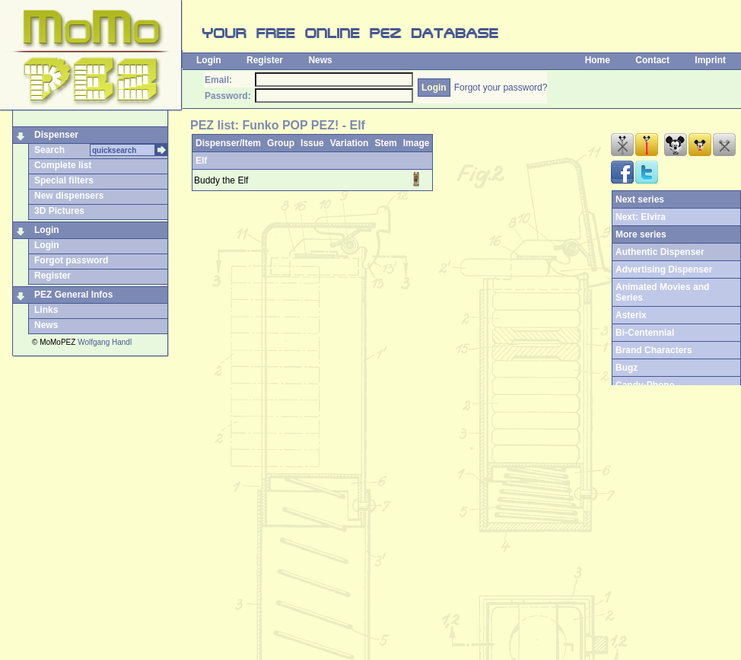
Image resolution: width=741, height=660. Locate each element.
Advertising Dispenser (663, 269)
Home (597, 60)
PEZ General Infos (73, 294)
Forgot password (71, 260)
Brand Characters (653, 350)
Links (46, 309)
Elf (201, 160)
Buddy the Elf (221, 180)
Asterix (631, 315)
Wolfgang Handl (105, 342)
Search (49, 150)
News (320, 60)
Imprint (710, 60)
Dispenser (56, 134)
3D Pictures (59, 211)
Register (264, 60)
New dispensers (68, 195)
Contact (652, 60)
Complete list (62, 165)
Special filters (64, 180)
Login (208, 60)
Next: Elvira (640, 217)
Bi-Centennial (644, 332)
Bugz (626, 367)
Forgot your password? (501, 87)
